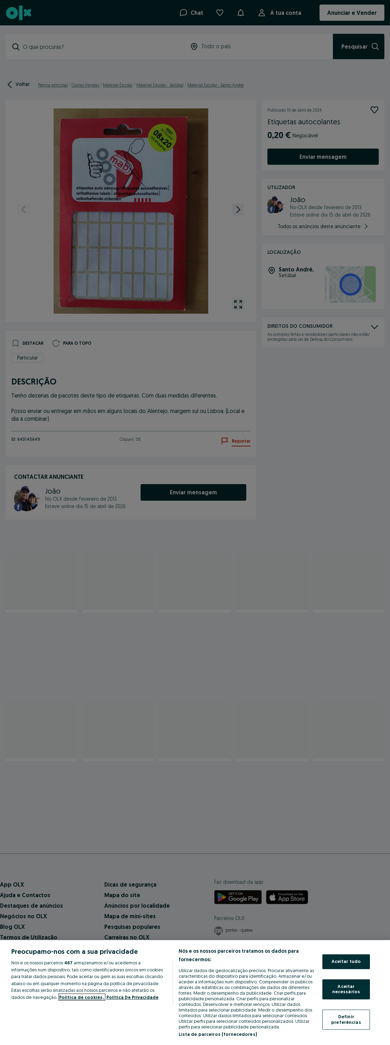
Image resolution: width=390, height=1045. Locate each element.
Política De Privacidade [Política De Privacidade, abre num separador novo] (132, 997)
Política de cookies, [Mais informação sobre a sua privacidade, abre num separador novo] (82, 997)
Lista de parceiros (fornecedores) (218, 1034)
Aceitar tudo (346, 961)
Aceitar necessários (346, 989)
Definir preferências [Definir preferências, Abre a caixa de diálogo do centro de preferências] (346, 1019)
